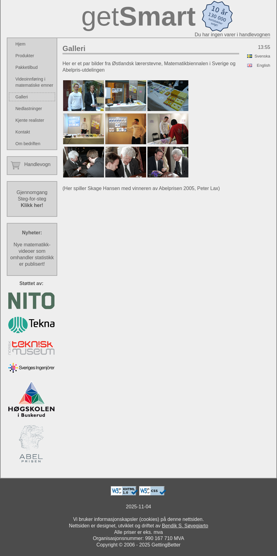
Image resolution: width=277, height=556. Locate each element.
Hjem (20, 44)
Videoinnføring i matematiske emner (34, 82)
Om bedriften (27, 143)
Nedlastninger (28, 108)
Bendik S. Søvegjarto (185, 525)
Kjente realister (29, 120)
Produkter (24, 55)
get (138, 16)
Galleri (21, 96)
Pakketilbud (26, 67)
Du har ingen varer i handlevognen (233, 34)
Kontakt (22, 131)
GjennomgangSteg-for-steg (32, 199)
